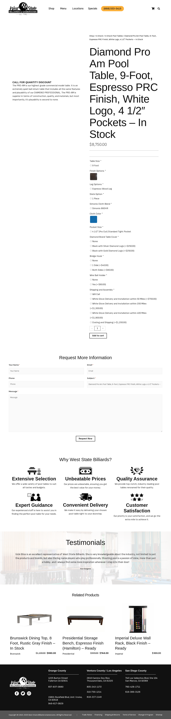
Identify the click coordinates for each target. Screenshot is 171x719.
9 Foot (95, 165)
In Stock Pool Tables (114, 36)
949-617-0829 (55, 703)
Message (13, 391)
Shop (91, 36)
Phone (12, 378)
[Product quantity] (97, 328)
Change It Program (145, 715)
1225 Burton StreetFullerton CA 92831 (58, 679)
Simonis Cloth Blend (101, 204)
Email (90, 365)
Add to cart (98, 335)
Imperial (119, 653)
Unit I (73, 697)
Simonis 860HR (100, 208)
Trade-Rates (87, 715)
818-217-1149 (94, 697)
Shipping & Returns (112, 715)
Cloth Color (96, 213)
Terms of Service (129, 715)
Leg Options (96, 184)
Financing (98, 715)
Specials (92, 8)
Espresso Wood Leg (102, 188)
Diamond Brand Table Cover (104, 237)
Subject (91, 378)
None (95, 241)
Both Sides (103, 270)
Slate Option (97, 194)
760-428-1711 (133, 686)
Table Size (95, 161)
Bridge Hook (96, 256)
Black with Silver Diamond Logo (113, 246)
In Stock (99, 36)
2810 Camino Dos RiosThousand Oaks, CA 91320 (100, 679)
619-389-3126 (132, 692)
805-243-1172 (94, 686)
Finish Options (98, 171)
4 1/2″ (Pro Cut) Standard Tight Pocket (111, 231)
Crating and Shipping (109, 322)
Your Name (14, 365)
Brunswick (15, 653)
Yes (99, 284)
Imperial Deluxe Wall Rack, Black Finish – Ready (133, 643)
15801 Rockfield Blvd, (59, 697)
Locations (78, 8)
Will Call (96, 294)
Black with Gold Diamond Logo (113, 250)
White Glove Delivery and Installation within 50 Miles (124, 299)
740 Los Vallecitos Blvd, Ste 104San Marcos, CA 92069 (141, 679)
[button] (159, 9)
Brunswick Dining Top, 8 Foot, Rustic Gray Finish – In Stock (32, 643)
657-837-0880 (55, 686)
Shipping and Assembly (102, 289)
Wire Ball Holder (98, 275)
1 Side (100, 265)
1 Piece (95, 198)
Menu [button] (63, 8)
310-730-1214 (94, 692)
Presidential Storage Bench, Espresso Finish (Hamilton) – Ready (82, 643)
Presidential (68, 653)
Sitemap (159, 715)
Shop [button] (51, 8)
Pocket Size (96, 227)
